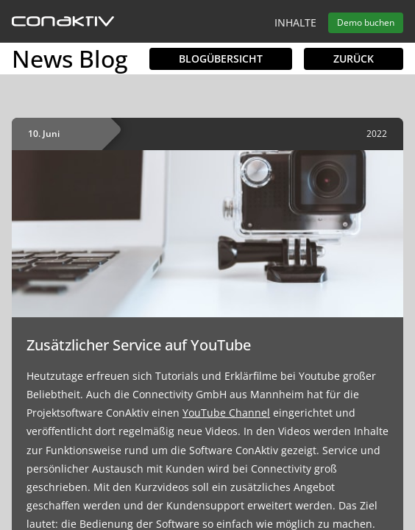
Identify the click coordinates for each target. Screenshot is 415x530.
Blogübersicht (221, 59)
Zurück (353, 59)
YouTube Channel (226, 413)
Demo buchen (365, 22)
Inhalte (295, 22)
